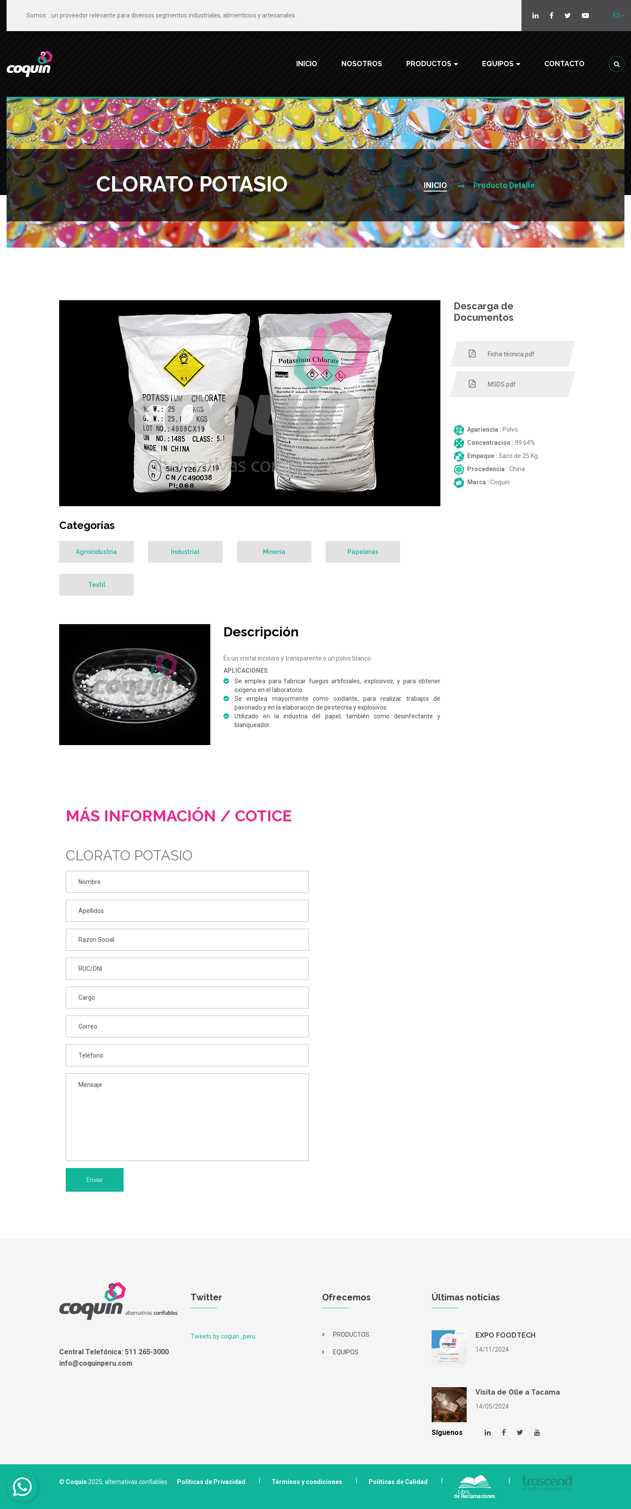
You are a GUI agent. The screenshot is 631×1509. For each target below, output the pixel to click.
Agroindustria (96, 551)
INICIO (306, 64)
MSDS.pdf (492, 384)
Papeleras (363, 551)
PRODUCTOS (428, 64)
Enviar (94, 1179)
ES (618, 15)
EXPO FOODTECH (505, 1335)
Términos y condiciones (307, 1481)
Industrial (185, 551)
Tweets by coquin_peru (223, 1336)
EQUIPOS (498, 64)
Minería (274, 551)
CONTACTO (564, 64)
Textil (96, 584)
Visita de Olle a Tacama (517, 1392)
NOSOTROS (361, 64)
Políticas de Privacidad (211, 1481)
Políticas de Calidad (398, 1481)
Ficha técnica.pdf (502, 354)
